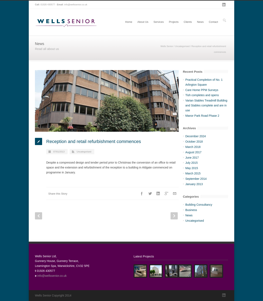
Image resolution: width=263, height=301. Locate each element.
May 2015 (191, 168)
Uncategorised (182, 46)
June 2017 (192, 157)
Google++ (166, 193)
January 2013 (194, 184)
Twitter (150, 193)
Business (191, 210)
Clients (188, 21)
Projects (174, 21)
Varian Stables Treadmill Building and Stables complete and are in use (206, 105)
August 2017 (193, 152)
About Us (142, 21)
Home (128, 21)
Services (158, 21)
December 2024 (195, 136)
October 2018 (194, 141)
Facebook (142, 193)
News (200, 21)
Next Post (174, 215)
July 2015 (191, 162)
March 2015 (193, 173)
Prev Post (38, 215)
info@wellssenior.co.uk (75, 4)
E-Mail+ (175, 193)
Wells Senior (166, 46)
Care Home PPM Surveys (201, 90)
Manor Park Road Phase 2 (202, 115)
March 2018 (193, 147)
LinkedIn (224, 5)
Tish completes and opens (202, 95)
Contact (213, 21)
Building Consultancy (198, 204)
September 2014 (196, 178)
